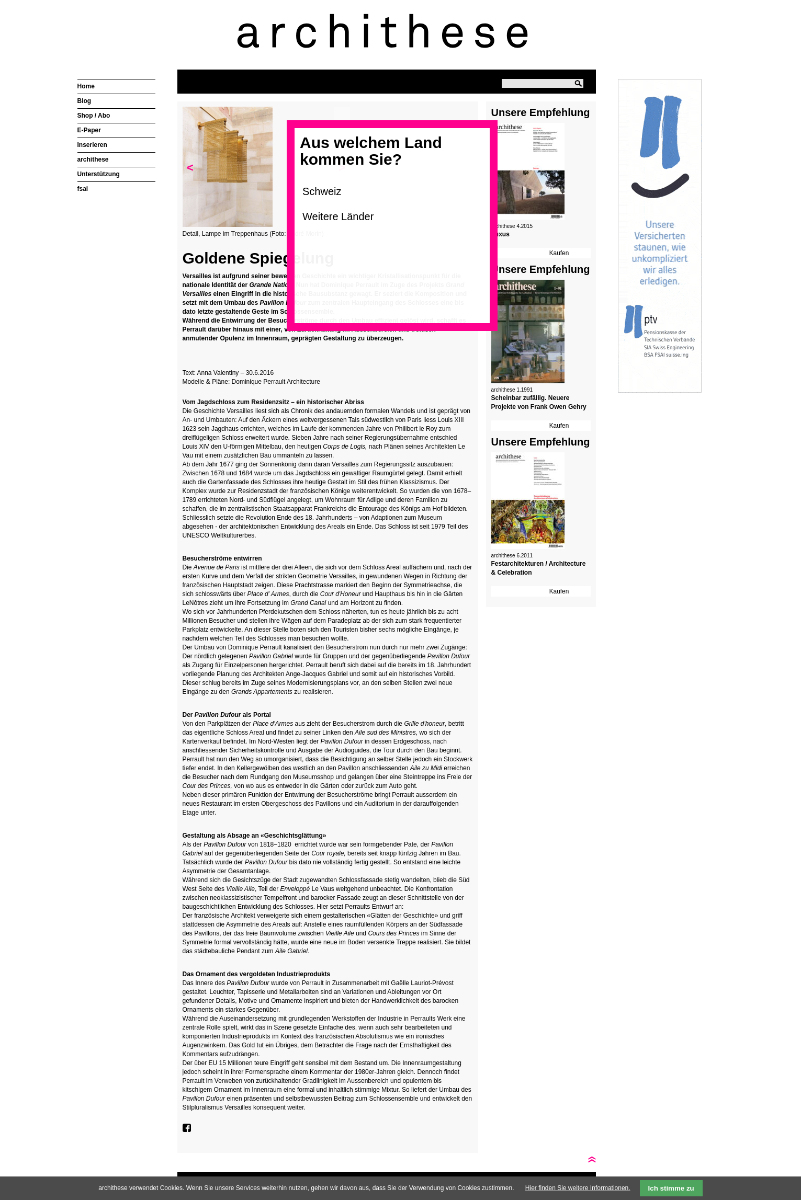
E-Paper (89, 130)
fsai (82, 188)
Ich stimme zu (671, 1188)
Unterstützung (98, 174)
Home (86, 86)
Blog (84, 101)
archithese (93, 159)
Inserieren (92, 144)
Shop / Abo (93, 115)
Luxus (500, 234)
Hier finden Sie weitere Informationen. (577, 1188)
